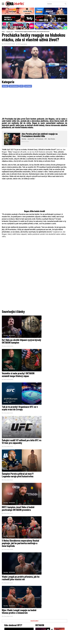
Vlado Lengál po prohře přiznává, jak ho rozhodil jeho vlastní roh (51, 433)
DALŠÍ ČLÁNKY (34, 477)
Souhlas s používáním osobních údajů (43, 627)
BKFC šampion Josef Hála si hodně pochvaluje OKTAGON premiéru (48, 402)
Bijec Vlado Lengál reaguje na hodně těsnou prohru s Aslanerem (16, 467)
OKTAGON (12, 333)
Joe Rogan (30, 86)
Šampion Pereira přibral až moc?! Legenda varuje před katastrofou (18, 401)
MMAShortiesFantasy (42, 614)
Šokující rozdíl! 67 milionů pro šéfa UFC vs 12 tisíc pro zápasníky (51, 371)
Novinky (9, 31)
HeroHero (28, 614)
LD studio (61, 627)
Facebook (28, 601)
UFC (13, 31)
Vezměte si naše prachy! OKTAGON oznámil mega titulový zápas (50, 341)
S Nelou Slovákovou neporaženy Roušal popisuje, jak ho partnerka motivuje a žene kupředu (18, 435)
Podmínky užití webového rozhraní (14, 627)
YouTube (55, 601)
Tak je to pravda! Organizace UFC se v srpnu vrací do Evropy (17, 371)
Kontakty (62, 610)
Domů (3, 31)
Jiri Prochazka (15, 86)
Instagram (42, 601)
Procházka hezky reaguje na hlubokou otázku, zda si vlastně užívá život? (35, 31)
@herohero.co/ (28, 594)
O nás (20, 614)
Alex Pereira (53, 139)
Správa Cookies (28, 627)
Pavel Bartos (24, 44)
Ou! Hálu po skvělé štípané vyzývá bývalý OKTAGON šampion (17, 339)
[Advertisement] (34, 102)
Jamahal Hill (32, 139)
